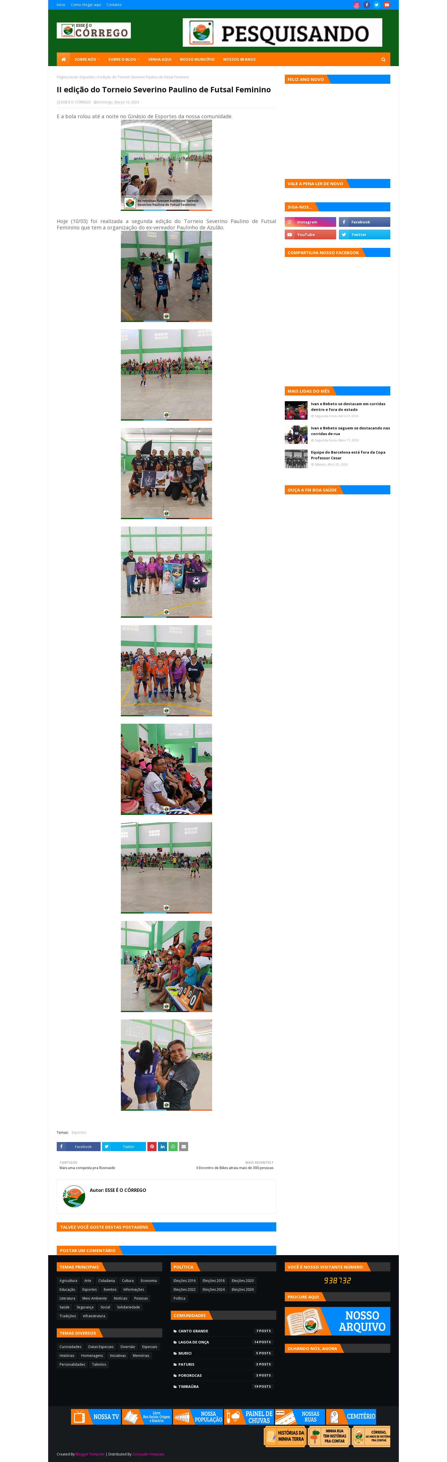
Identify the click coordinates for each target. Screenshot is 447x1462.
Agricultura (68, 1280)
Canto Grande (225, 1330)
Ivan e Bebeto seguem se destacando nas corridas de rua (350, 430)
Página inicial (67, 77)
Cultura (128, 1280)
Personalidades (72, 1364)
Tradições (68, 1316)
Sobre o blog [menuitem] (122, 59)
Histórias (67, 1355)
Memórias (141, 1355)
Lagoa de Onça (225, 1342)
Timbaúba (225, 1386)
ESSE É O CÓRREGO (76, 102)
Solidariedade (128, 1307)
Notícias (120, 1298)
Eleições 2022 (185, 1289)
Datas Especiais (100, 1346)
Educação (67, 1289)
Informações (133, 1289)
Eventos (110, 1289)
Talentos (99, 1364)
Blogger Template (90, 1454)
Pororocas (225, 1375)
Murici (225, 1353)
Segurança (85, 1307)
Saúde (65, 1307)
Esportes (87, 77)
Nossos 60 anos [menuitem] (239, 59)
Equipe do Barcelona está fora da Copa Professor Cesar (348, 455)
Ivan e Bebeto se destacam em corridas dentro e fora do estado (348, 406)
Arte (87, 1280)
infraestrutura (94, 1316)
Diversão (128, 1346)
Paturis (225, 1364)
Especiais (149, 1346)
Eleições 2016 (185, 1280)
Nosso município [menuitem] (197, 59)
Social (105, 1307)
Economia (149, 1280)
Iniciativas (118, 1355)
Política (179, 1298)
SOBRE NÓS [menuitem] (85, 59)
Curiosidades (70, 1346)
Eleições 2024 (214, 1289)
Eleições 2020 (243, 1280)
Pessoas (141, 1298)
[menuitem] (63, 59)
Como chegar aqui (86, 4)
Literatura (67, 1298)
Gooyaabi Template (148, 1454)
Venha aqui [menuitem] (159, 59)
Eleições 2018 (214, 1280)
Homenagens (92, 1355)
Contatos (114, 4)
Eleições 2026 (243, 1289)
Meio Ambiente (94, 1298)
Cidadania (106, 1280)
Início (61, 4)
